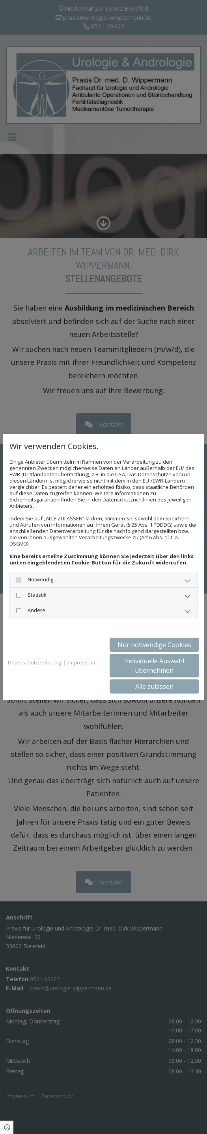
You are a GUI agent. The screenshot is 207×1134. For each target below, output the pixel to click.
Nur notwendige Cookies (154, 644)
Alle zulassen (154, 686)
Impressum (81, 662)
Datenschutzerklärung (35, 662)
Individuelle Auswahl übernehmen (154, 666)
